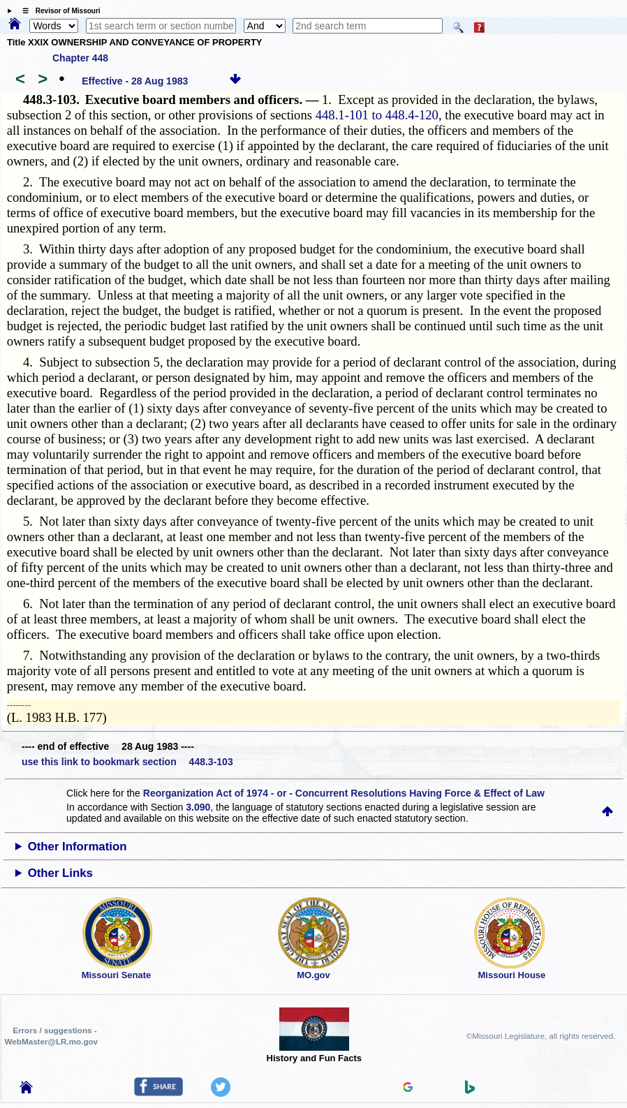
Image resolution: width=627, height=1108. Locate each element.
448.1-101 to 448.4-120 (377, 115)
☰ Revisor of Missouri (58, 11)
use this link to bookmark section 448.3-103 (127, 761)
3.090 (198, 807)
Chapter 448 (80, 58)
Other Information (77, 846)
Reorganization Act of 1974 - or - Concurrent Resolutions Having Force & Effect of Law (344, 793)
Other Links (60, 873)
